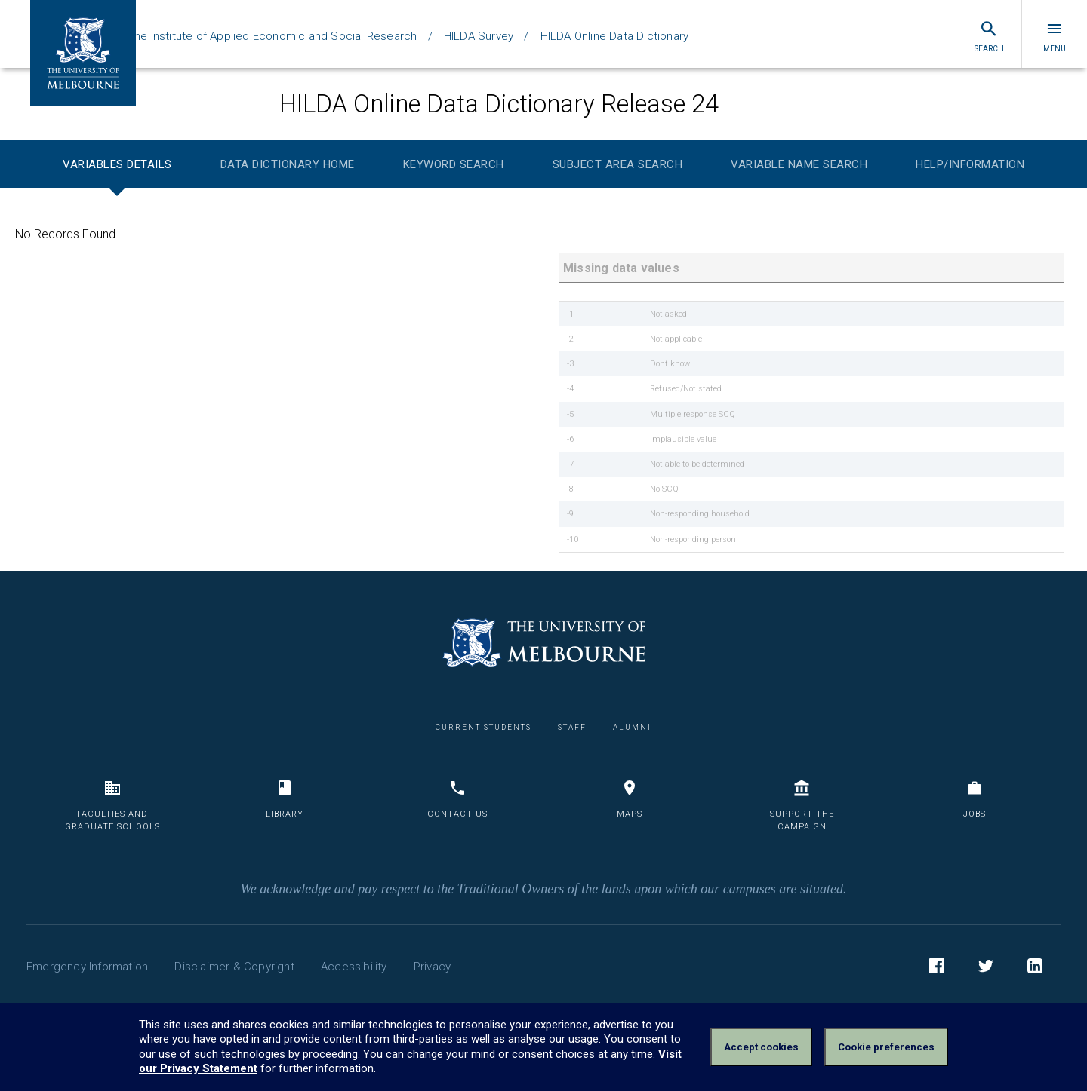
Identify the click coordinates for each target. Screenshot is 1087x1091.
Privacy (432, 966)
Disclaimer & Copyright (234, 966)
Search (989, 36)
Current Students (483, 727)
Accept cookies (761, 1047)
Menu (1054, 36)
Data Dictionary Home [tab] (287, 164)
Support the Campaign (802, 805)
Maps (629, 799)
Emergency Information (87, 966)
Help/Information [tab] (970, 164)
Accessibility (354, 966)
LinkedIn (1035, 968)
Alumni (632, 727)
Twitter (985, 968)
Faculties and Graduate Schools (112, 805)
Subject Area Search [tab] (618, 164)
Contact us (457, 799)
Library (284, 799)
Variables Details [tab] (117, 164)
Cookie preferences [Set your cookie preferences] (886, 1047)
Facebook (936, 968)
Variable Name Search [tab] (799, 164)
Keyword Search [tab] (453, 164)
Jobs (974, 799)
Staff (572, 727)
